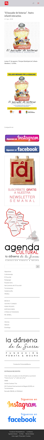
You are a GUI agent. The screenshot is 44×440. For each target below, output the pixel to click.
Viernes (6, 322)
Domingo (7, 327)
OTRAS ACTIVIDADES (11, 312)
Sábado (6, 325)
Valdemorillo (8, 291)
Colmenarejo (8, 274)
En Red (21, 434)
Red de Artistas (30, 434)
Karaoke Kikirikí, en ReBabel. (13, 391)
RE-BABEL (7, 315)
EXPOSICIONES (9, 309)
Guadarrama (8, 283)
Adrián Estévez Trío (10, 383)
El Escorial (7, 277)
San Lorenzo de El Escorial (12, 285)
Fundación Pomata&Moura (22, 364)
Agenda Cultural (12, 434)
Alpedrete (7, 271)
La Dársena (30, 431)
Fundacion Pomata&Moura (16, 431)
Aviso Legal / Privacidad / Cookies (21, 436)
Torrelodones (8, 288)
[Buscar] (38, 266)
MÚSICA (7, 301)
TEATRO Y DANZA (10, 304)
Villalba (6, 294)
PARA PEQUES (9, 306)
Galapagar (7, 280)
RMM (6, 381)
